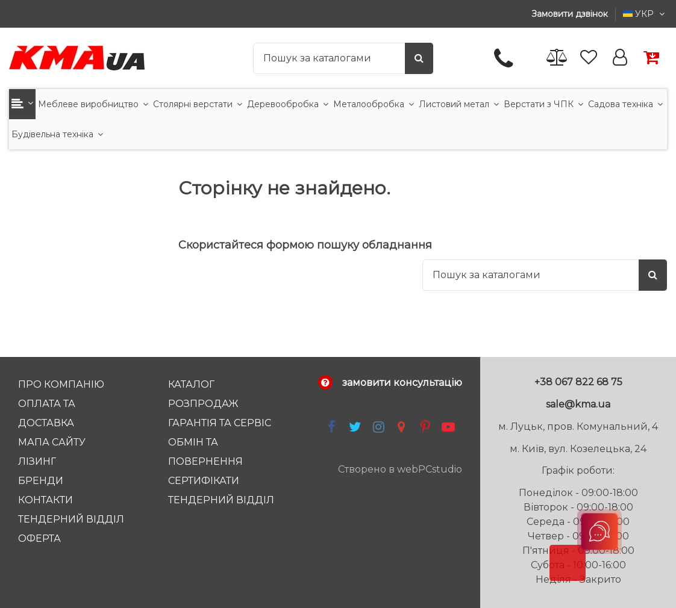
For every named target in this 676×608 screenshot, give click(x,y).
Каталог (191, 384)
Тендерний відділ (71, 519)
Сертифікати (203, 480)
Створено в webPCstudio (400, 469)
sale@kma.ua (578, 404)
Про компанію (61, 384)
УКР (645, 13)
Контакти (45, 500)
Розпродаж (203, 403)
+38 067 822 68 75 (578, 382)
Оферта (39, 538)
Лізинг (37, 461)
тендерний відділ (221, 500)
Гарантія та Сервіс (219, 423)
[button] (22, 104)
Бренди (40, 480)
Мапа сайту (52, 442)
